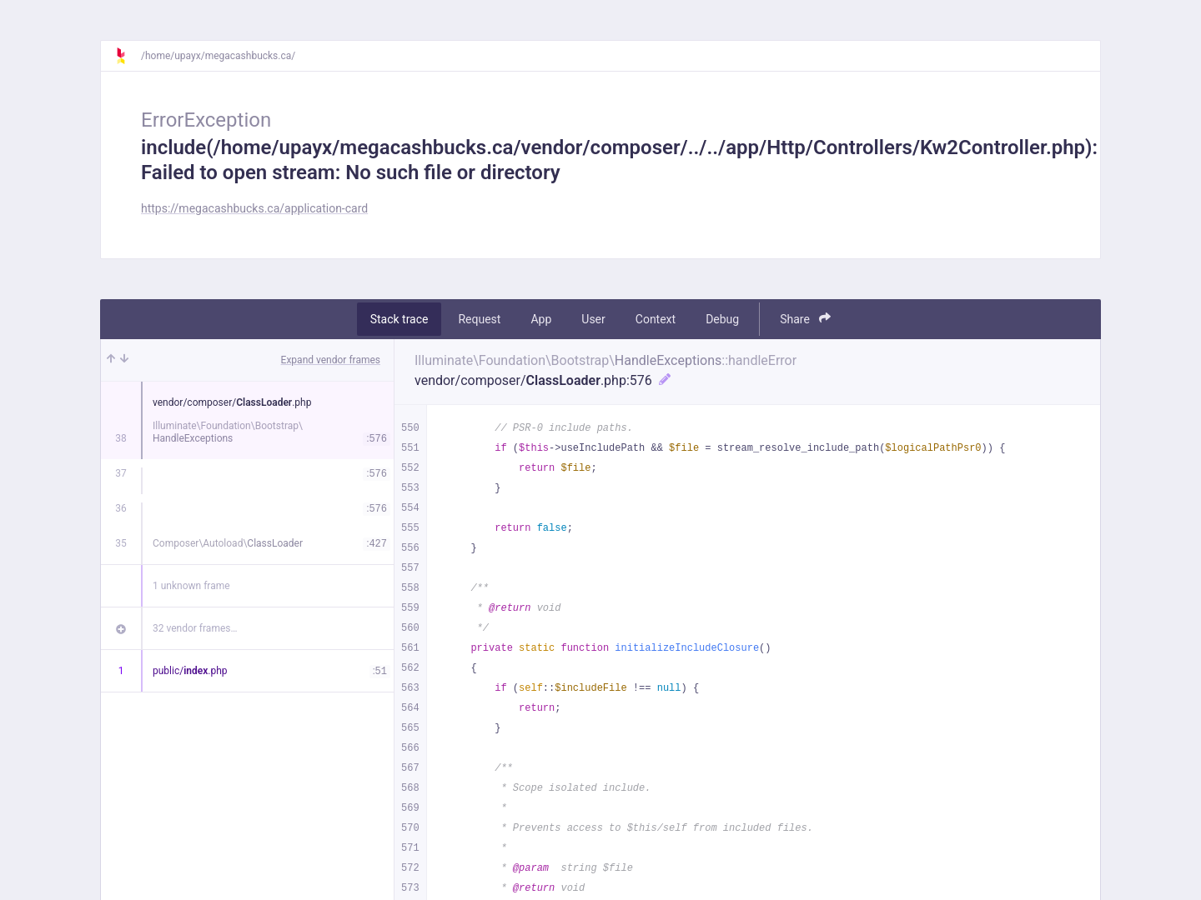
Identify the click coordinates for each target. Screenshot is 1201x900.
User (593, 319)
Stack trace (399, 319)
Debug (722, 319)
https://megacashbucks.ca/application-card (254, 208)
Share (805, 319)
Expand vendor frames (330, 360)
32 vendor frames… (195, 628)
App (540, 319)
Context (656, 319)
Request (479, 319)
